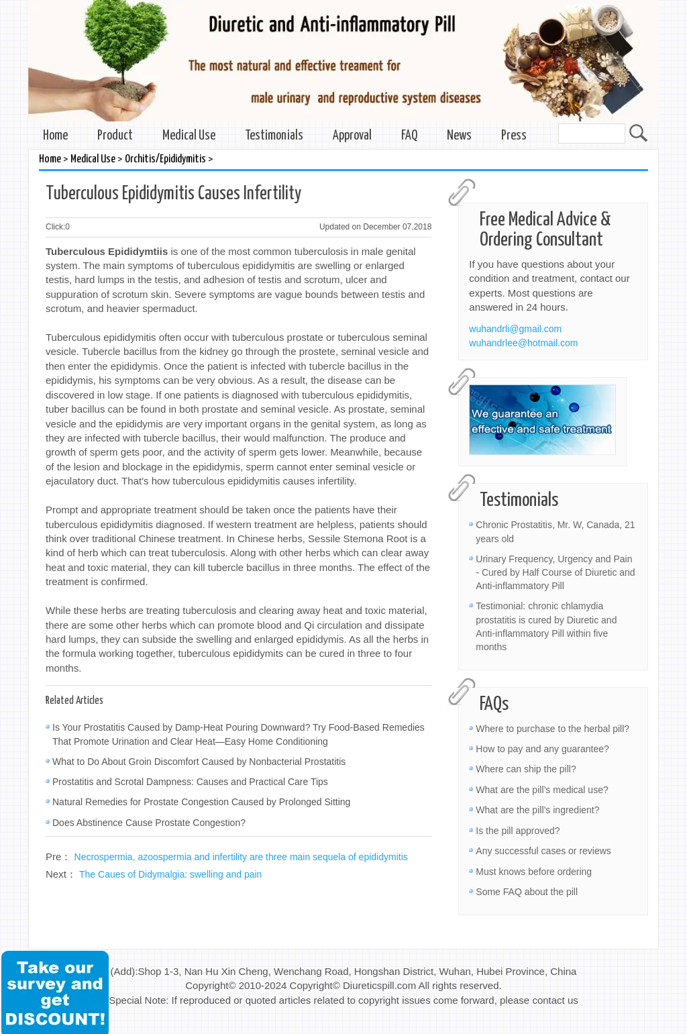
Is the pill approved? (518, 830)
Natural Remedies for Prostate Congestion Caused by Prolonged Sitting (201, 801)
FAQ (409, 136)
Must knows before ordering (534, 871)
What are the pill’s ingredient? (537, 810)
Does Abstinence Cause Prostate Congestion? (149, 822)
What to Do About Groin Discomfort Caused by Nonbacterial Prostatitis (199, 761)
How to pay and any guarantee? (542, 748)
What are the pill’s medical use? (542, 789)
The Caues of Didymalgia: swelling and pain (170, 874)
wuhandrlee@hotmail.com (523, 343)
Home (55, 136)
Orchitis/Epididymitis (165, 159)
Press (514, 136)
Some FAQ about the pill (527, 891)
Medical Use (188, 136)
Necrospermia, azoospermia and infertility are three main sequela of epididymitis (241, 856)
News (459, 136)
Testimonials (274, 136)
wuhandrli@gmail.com (515, 328)
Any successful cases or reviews (543, 850)
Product (115, 136)
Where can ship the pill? (526, 769)
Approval (352, 136)
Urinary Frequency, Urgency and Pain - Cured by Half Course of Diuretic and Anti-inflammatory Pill (555, 572)
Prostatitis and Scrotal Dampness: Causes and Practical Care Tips (190, 781)
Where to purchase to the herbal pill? (552, 728)
